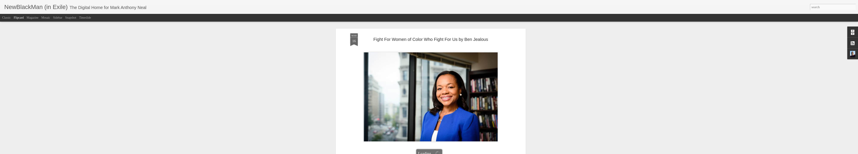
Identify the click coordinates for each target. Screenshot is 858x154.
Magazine (32, 17)
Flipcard (19, 17)
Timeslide (85, 17)
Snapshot (70, 17)
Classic (6, 17)
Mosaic (45, 17)
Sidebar (57, 17)
